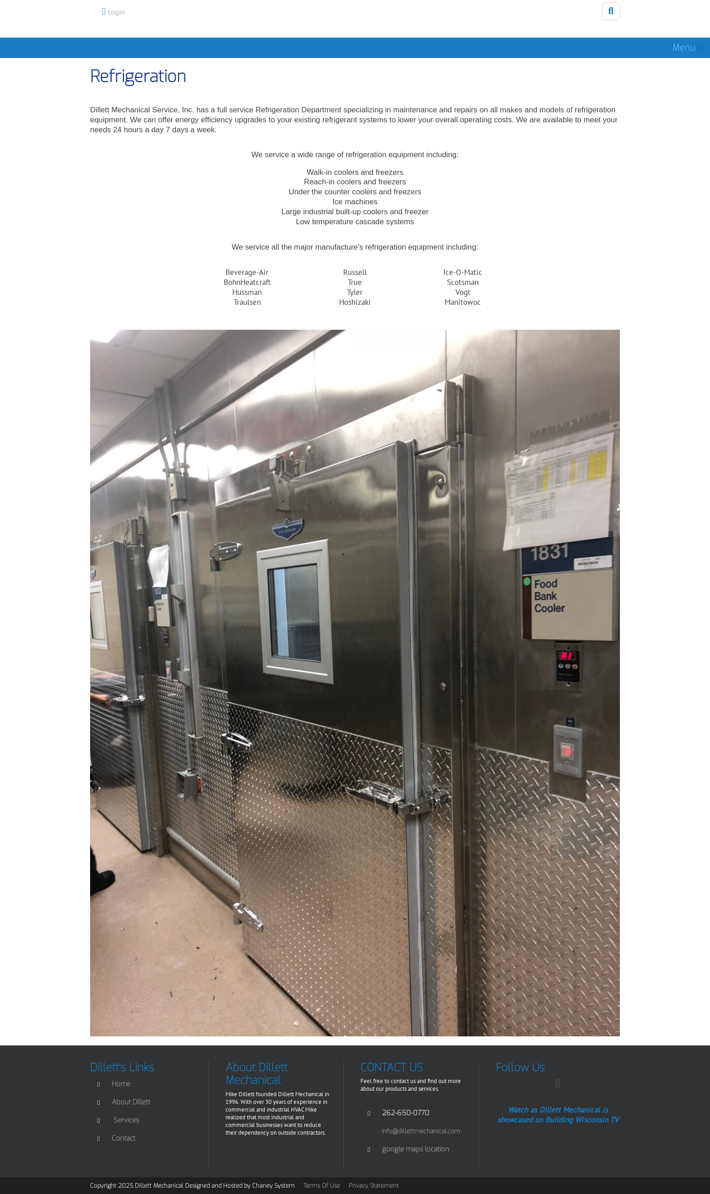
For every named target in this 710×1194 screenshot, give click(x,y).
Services (126, 1120)
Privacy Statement (374, 1185)
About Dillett (131, 1102)
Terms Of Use (321, 1185)
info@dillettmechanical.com (421, 1131)
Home (121, 1083)
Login (116, 11)
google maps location (415, 1149)
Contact (123, 1138)
